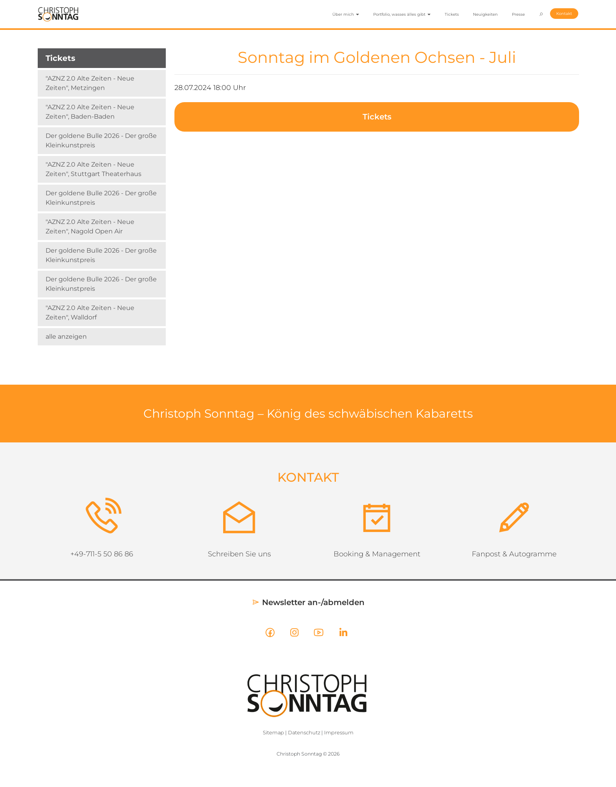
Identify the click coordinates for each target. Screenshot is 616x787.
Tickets (452, 14)
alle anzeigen (66, 336)
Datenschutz (304, 733)
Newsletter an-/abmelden (308, 602)
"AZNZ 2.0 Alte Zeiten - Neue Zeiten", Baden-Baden (90, 111)
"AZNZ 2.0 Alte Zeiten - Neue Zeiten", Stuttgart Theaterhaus (93, 169)
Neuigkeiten (485, 14)
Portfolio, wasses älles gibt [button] (402, 14)
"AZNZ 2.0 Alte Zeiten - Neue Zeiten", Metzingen (90, 83)
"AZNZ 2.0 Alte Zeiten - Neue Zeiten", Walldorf (90, 312)
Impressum (339, 733)
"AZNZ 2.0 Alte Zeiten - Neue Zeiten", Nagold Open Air (90, 226)
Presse (518, 14)
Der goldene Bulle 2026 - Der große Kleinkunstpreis (101, 140)
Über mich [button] (345, 14)
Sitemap (273, 733)
